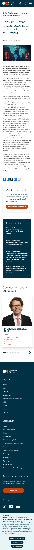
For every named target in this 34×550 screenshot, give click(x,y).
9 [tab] (18, 352)
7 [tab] (15, 352)
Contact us (6, 433)
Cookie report (7, 454)
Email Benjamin (10, 339)
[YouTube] (18, 506)
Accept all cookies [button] (17, 543)
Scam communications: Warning (12, 468)
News (12, 12)
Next (30, 352)
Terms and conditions (9, 429)
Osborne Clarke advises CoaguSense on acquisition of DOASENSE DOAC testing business (15, 230)
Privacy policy (7, 436)
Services (5, 391)
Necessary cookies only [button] (17, 538)
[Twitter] (4, 506)
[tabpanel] (17, 321)
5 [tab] (12, 352)
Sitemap (5, 426)
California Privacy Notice (10, 440)
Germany (8, 344)
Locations (5, 409)
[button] (21, 3)
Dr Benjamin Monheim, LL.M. (15, 330)
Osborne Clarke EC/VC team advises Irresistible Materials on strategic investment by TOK (16, 268)
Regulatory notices (8, 461)
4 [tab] (10, 352)
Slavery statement (8, 447)
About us (5, 412)
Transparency (7, 457)
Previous (23, 352)
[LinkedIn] (11, 506)
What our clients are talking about (12, 398)
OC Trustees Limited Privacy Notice (13, 443)
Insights (5, 402)
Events (5, 405)
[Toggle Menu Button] (30, 3)
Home (5, 12)
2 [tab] (7, 352)
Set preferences (17, 546)
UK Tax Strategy (7, 464)
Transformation (7, 395)
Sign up (13, 490)
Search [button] (26, 3)
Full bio (8, 341)
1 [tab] (4, 352)
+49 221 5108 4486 (12, 337)
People (5, 384)
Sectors (5, 388)
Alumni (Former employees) (11, 450)
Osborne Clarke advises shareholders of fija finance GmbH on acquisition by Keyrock (17, 242)
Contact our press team (17, 206)
